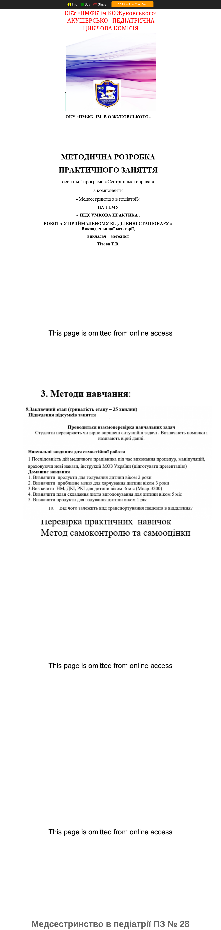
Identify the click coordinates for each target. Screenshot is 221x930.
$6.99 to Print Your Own (132, 4)
